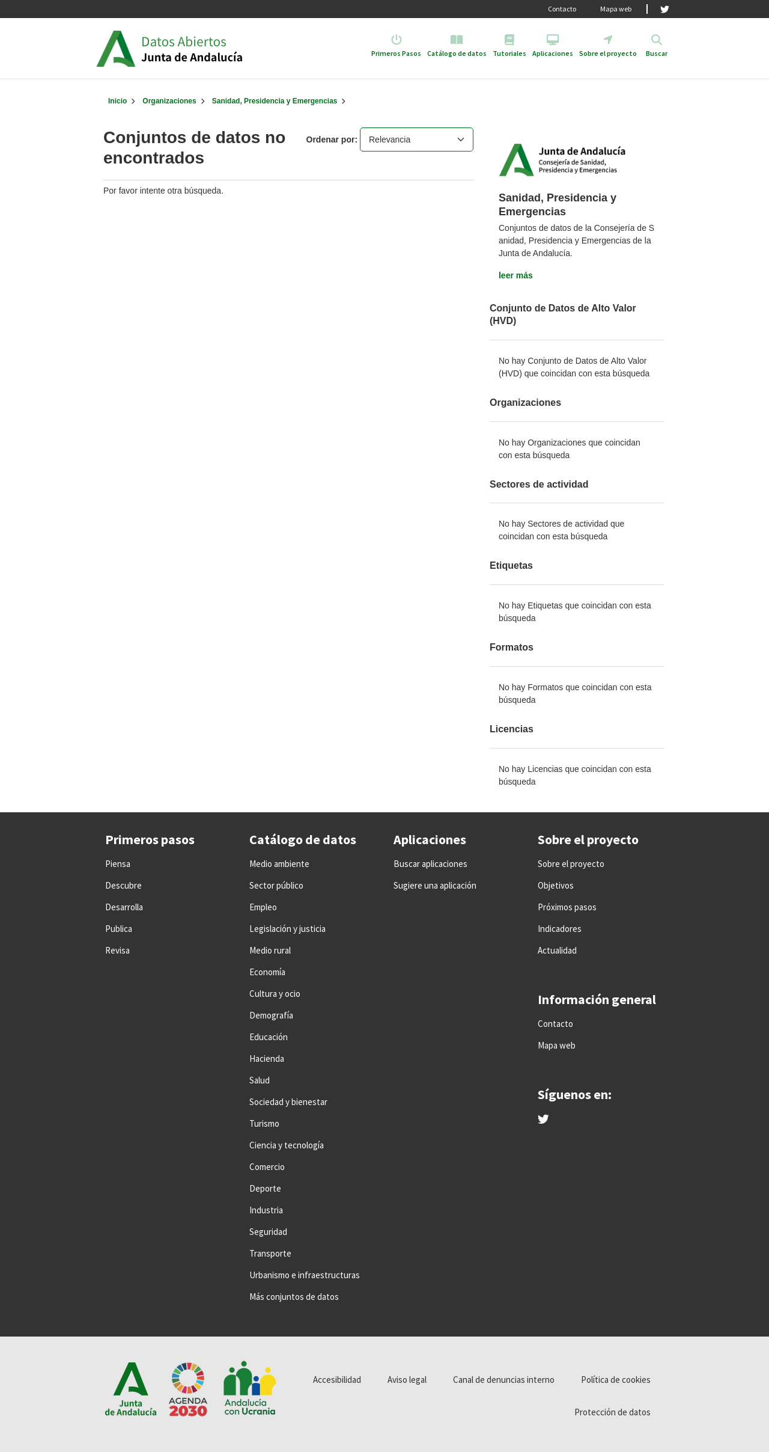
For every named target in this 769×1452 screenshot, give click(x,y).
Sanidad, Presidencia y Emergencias (275, 101)
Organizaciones (169, 101)
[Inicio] (117, 101)
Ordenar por (330, 139)
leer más (516, 275)
